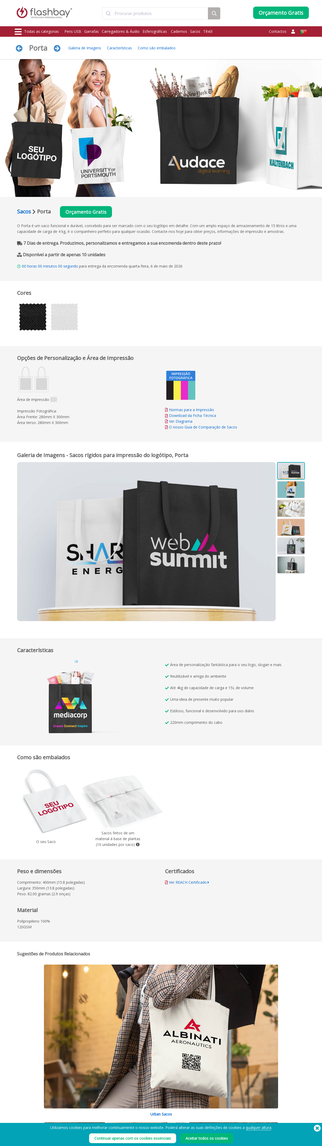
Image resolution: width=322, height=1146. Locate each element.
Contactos (278, 31)
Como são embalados (157, 47)
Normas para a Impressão (191, 410)
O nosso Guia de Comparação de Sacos (203, 427)
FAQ (137, 1109)
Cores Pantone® (87, 1103)
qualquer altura (258, 1140)
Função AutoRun (87, 1109)
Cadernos (179, 31)
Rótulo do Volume (88, 1121)
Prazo (197, 1098)
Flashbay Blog (265, 1098)
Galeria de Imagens (84, 47)
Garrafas (91, 31)
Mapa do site (144, 1126)
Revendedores (145, 1121)
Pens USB (72, 31)
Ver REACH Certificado (188, 882)
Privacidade (202, 1121)
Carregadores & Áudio (121, 31)
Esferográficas (155, 31)
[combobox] (155, 14)
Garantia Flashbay (147, 1115)
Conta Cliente (144, 1103)
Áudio (20, 1132)
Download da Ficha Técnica (190, 416)
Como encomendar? (149, 1098)
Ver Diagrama (180, 422)
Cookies (199, 1103)
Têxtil (207, 31)
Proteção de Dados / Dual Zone (98, 1115)
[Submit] (108, 14)
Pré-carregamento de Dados (96, 1098)
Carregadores (26, 1109)
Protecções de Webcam (33, 1115)
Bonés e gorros (27, 1126)
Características (119, 47)
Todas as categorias (37, 32)
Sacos (195, 31)
